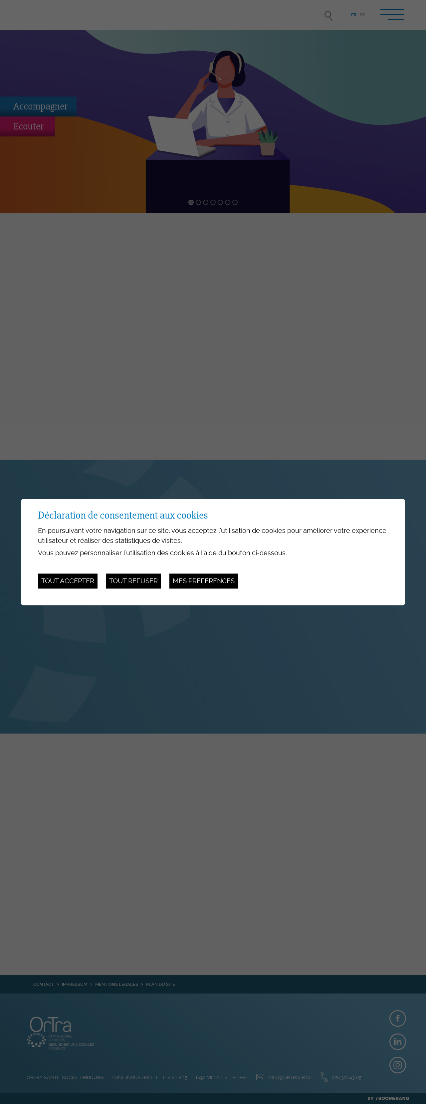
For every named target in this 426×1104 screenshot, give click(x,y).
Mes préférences (204, 581)
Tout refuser (133, 581)
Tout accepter (67, 581)
